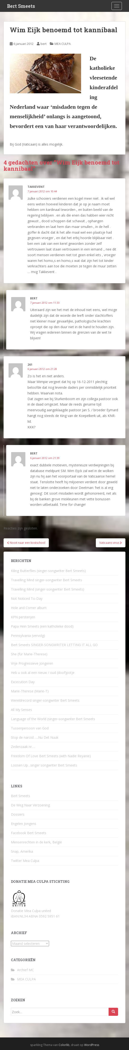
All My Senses (21, 709)
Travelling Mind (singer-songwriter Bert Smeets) (47, 589)
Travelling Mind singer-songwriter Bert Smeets (46, 580)
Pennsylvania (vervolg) (28, 635)
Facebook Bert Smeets (28, 833)
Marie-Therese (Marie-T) (30, 691)
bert (43, 44)
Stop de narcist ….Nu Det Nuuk (34, 737)
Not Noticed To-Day (26, 598)
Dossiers (17, 814)
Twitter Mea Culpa (25, 860)
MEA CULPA (63, 44)
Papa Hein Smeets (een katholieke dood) (42, 626)
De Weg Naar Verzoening (30, 805)
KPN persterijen (23, 617)
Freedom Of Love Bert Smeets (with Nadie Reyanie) (51, 756)
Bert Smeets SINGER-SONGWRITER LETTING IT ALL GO (54, 645)
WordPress (91, 1045)
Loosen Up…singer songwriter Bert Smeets (44, 765)
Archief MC (25, 970)
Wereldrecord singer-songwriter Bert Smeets (45, 700)
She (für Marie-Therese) (29, 654)
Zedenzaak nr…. (23, 746)
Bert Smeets (21, 6)
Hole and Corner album (28, 607)
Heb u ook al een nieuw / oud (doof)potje (42, 672)
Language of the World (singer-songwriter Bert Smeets (53, 719)
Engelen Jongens (23, 823)
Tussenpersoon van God (30, 728)
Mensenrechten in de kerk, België (36, 842)
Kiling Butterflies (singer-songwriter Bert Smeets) (48, 570)
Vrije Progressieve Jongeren (32, 663)
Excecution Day (23, 682)
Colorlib (64, 1045)
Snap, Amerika (22, 851)
